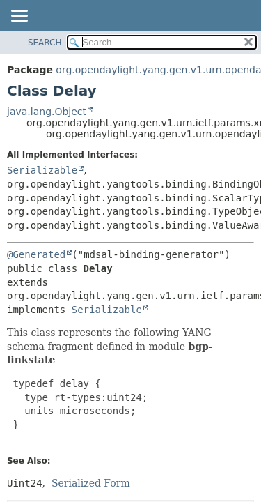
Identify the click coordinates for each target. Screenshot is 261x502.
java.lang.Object (46, 111)
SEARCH (45, 42)
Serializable (42, 170)
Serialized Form (91, 483)
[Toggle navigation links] (19, 16)
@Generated (36, 254)
